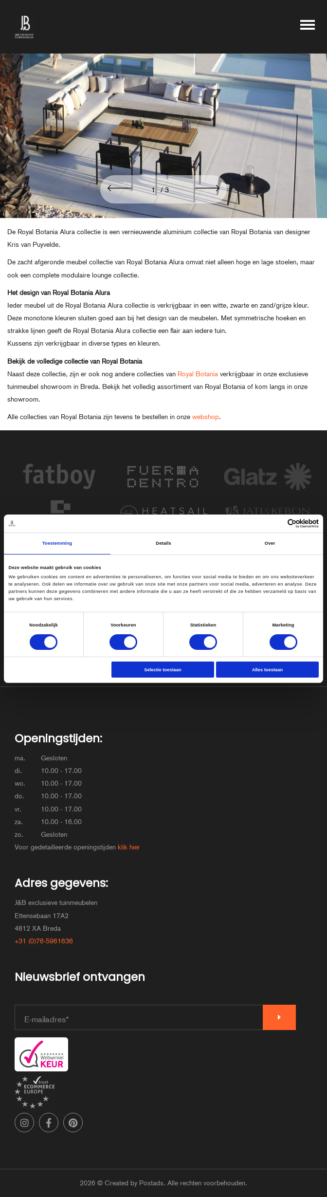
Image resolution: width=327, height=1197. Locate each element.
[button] (119, 189)
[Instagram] (24, 1122)
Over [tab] (270, 543)
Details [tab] (163, 543)
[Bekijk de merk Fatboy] (59, 491)
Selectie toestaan (162, 669)
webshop (205, 417)
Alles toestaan (267, 669)
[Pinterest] (73, 1122)
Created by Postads (134, 1183)
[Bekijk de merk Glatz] (267, 491)
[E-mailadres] (139, 1017)
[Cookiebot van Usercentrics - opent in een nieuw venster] (276, 523)
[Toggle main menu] (308, 27)
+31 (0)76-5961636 (44, 941)
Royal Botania (198, 374)
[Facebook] (48, 1122)
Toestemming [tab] (57, 543)
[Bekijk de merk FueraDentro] (163, 491)
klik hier (129, 847)
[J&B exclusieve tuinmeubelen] (24, 27)
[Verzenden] (279, 1017)
